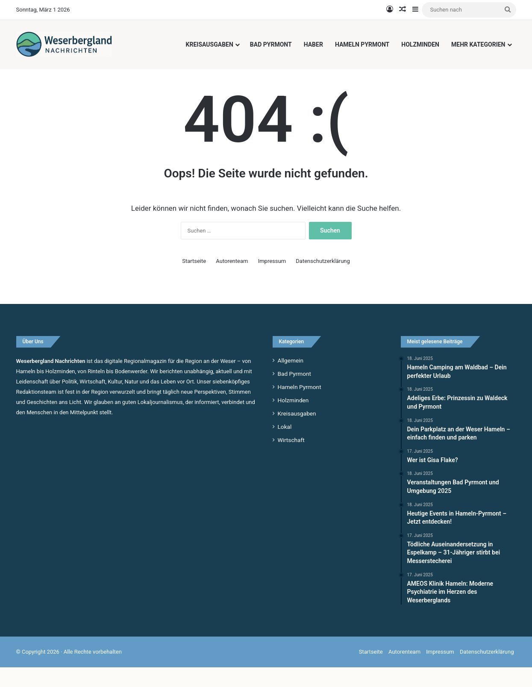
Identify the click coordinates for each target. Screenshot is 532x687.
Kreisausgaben (209, 44)
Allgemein (290, 379)
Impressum (272, 280)
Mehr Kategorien (478, 44)
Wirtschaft (291, 459)
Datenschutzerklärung (323, 280)
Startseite (194, 280)
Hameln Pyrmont (362, 44)
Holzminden (420, 44)
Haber (313, 44)
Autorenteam (232, 280)
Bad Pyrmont (271, 44)
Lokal (285, 445)
